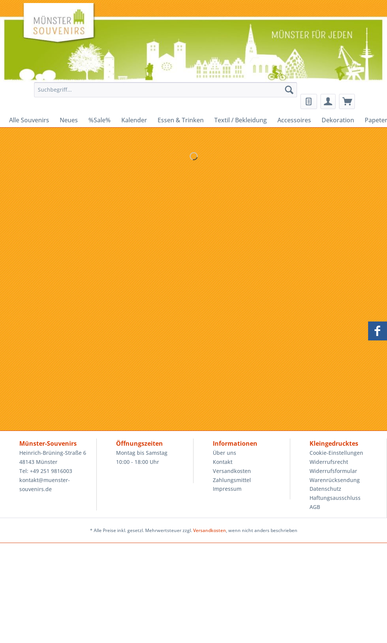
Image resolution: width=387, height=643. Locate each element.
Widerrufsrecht (329, 461)
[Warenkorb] (347, 101)
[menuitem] (163, 93)
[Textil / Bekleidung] (240, 120)
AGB (315, 506)
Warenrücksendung (335, 480)
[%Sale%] (99, 120)
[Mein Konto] (328, 101)
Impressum (227, 488)
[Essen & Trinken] (180, 120)
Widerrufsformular (333, 470)
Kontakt (222, 461)
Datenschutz (325, 488)
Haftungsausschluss (335, 497)
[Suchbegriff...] (165, 89)
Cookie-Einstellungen (336, 452)
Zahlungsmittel (232, 480)
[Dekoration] (337, 120)
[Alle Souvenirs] (29, 120)
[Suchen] (289, 89)
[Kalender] (134, 120)
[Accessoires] (294, 120)
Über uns (224, 452)
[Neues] (68, 120)
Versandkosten (232, 470)
